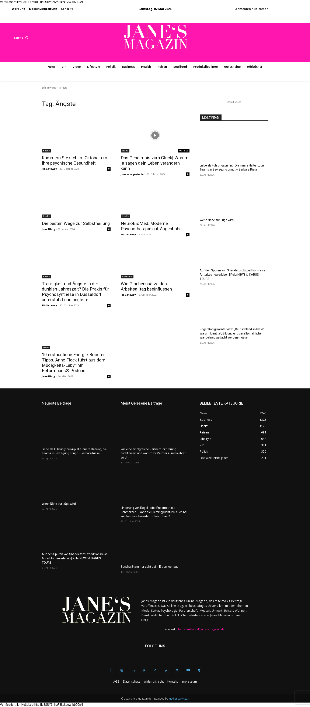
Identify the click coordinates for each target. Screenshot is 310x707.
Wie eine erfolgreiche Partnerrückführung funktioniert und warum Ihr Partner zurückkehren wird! (153, 453)
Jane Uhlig (48, 229)
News (46, 347)
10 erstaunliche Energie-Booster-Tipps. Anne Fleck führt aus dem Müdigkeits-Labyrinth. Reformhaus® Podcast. (74, 362)
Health (46, 150)
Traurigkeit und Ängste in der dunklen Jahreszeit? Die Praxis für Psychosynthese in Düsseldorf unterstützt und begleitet (75, 291)
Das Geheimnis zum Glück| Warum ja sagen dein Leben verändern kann (154, 163)
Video (125, 150)
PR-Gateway (49, 168)
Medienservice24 (179, 698)
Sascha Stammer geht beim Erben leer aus (149, 566)
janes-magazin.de (132, 174)
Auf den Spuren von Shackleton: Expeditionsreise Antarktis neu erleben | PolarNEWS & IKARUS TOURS (232, 274)
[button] (22, 37)
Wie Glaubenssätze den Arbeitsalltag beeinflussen (146, 286)
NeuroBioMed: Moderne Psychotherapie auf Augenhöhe (151, 226)
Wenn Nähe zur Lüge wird (217, 220)
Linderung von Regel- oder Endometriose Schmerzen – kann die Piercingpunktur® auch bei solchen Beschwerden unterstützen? (154, 512)
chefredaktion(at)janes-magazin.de (200, 629)
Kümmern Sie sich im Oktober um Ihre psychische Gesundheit (74, 160)
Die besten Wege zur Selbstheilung (76, 223)
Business (127, 276)
